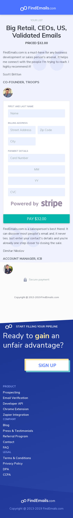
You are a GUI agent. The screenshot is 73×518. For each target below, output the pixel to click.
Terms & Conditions (17, 458)
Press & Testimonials (18, 431)
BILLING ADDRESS (18, 123)
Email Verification (15, 398)
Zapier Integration (16, 415)
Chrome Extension (16, 409)
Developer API (13, 403)
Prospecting (11, 392)
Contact (8, 442)
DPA (6, 469)
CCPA (7, 474)
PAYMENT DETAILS (18, 151)
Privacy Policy (13, 463)
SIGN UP (47, 365)
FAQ (6, 447)
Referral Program (15, 436)
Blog (6, 425)
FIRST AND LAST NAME (20, 106)
